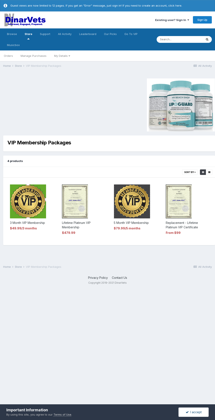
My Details (62, 55)
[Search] (179, 39)
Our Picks (110, 34)
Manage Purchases (33, 55)
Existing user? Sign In (172, 20)
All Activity (65, 34)
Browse (12, 34)
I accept (194, 412)
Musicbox (13, 45)
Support (45, 34)
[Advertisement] (39, 104)
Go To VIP (131, 34)
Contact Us (119, 277)
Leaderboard (87, 34)
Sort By (190, 172)
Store (28, 35)
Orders (8, 55)
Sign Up (202, 19)
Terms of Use (62, 414)
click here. (175, 5)
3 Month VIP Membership (27, 223)
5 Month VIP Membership (131, 223)
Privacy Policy (98, 277)
